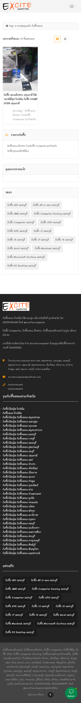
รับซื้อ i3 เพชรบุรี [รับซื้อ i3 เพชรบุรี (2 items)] (42, 231)
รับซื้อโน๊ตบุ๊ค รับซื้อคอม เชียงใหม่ (20, 468)
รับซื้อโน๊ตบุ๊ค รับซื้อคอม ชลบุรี (18, 451)
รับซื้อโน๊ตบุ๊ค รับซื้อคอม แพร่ (18, 460)
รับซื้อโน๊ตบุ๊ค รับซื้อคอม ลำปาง (19, 464)
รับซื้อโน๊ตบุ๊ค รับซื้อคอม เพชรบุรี (19, 443)
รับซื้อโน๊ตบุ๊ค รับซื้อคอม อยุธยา (19, 519)
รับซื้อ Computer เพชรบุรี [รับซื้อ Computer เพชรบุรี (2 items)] (20, 222)
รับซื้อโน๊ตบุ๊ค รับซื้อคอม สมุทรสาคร (21, 417)
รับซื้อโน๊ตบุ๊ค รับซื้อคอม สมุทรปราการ (22, 430)
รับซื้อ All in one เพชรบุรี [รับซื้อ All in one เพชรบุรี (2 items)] (46, 205)
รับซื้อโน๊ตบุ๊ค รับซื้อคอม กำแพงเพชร (22, 494)
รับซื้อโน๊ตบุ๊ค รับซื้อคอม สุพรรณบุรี (21, 447)
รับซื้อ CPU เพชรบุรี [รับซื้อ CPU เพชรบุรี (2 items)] (51, 222)
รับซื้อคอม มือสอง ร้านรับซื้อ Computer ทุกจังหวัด (24, 115)
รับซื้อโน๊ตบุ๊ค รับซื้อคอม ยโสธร (19, 506)
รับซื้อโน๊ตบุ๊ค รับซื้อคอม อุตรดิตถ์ (20, 485)
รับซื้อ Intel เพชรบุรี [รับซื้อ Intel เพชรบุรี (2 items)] (17, 248)
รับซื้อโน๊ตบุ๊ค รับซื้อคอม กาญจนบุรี (21, 540)
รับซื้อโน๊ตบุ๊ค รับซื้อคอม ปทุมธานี (20, 455)
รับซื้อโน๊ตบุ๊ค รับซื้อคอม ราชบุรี (19, 438)
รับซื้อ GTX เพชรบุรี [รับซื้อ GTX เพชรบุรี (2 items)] (17, 231)
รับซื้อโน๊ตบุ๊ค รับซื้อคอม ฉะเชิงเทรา (21, 528)
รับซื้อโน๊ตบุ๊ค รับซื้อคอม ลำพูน (19, 481)
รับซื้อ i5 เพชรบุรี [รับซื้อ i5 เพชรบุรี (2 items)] (16, 240)
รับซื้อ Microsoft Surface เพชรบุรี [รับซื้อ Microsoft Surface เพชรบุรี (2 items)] (26, 257)
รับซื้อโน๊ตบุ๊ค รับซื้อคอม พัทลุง (19, 511)
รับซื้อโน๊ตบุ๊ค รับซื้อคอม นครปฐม (20, 421)
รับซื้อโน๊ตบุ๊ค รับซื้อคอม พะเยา (19, 477)
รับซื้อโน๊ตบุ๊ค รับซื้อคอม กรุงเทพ (20, 426)
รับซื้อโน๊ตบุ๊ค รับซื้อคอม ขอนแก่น (20, 502)
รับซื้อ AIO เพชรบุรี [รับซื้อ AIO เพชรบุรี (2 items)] (17, 205)
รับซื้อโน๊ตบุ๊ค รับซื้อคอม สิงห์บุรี (19, 545)
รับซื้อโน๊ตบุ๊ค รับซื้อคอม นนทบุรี (19, 434)
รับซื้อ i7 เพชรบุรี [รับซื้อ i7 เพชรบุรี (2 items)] (40, 240)
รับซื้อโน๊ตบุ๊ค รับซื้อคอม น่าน (18, 489)
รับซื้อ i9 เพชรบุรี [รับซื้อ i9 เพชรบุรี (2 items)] (64, 240)
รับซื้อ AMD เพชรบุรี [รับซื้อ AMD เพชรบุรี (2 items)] (17, 214)
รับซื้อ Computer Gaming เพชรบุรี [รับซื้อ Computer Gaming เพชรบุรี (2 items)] (52, 214)
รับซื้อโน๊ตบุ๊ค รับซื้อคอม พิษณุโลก (20, 549)
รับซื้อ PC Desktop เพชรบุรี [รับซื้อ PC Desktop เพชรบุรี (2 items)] (21, 266)
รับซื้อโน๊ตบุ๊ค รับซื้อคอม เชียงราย (20, 472)
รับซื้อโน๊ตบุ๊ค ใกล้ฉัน (13, 409)
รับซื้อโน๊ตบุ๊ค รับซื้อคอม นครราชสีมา (22, 532)
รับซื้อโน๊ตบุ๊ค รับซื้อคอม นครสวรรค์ (21, 553)
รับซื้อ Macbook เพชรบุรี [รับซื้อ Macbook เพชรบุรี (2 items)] (47, 248)
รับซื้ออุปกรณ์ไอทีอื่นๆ (18, 151)
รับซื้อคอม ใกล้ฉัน (12, 413)
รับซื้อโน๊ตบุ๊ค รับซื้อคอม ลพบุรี (19, 523)
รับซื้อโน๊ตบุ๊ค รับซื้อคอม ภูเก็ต (18, 498)
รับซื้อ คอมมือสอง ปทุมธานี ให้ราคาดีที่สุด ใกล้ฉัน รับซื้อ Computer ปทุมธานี (20, 99)
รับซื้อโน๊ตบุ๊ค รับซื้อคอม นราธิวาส (20, 515)
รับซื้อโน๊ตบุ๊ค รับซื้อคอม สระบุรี (19, 536)
